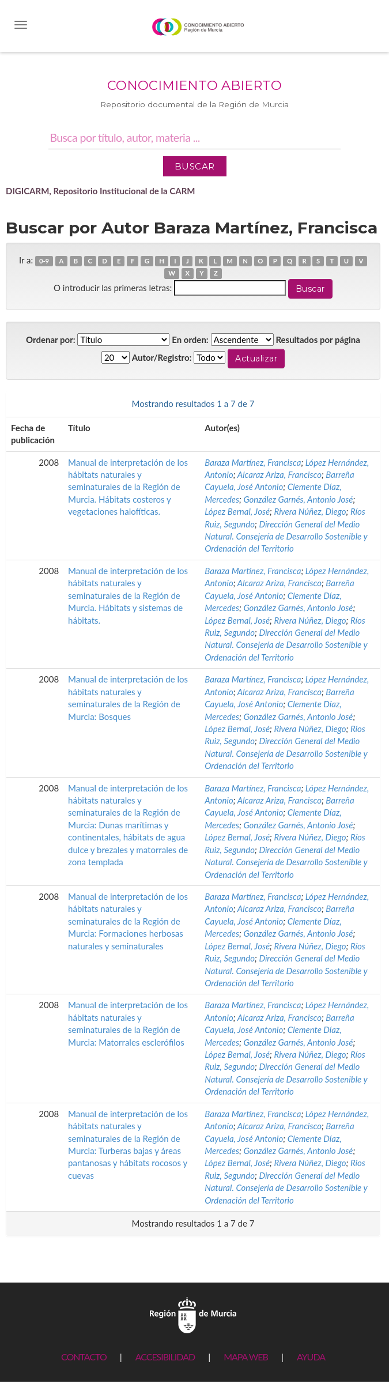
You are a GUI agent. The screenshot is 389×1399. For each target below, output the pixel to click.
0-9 (44, 261)
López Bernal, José (237, 511)
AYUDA (311, 1356)
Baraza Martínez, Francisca (253, 462)
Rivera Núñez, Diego (310, 511)
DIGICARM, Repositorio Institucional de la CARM (100, 191)
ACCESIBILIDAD (165, 1356)
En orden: (190, 339)
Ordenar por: (50, 339)
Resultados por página (317, 339)
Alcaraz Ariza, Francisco (279, 474)
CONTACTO (84, 1356)
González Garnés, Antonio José (298, 499)
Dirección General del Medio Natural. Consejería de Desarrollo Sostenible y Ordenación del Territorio (286, 536)
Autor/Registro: (162, 357)
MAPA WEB (246, 1356)
